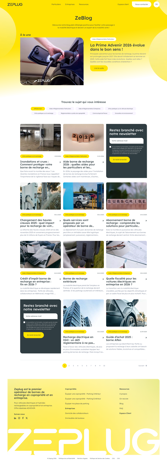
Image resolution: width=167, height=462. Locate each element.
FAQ (121, 408)
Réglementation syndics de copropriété (73, 113)
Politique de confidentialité (67, 458)
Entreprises (70, 4)
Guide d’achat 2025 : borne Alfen (119, 339)
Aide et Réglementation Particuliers (103, 39)
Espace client (123, 4)
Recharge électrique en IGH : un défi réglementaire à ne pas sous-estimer (78, 340)
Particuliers (56, 4)
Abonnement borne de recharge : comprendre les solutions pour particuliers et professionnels (123, 223)
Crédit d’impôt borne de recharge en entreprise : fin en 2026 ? (35, 281)
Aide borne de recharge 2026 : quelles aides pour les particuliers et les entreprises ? (79, 164)
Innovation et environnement (124, 113)
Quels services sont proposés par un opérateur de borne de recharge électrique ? (77, 223)
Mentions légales (82, 458)
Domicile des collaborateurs (76, 413)
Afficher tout (38, 108)
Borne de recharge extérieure (75, 280)
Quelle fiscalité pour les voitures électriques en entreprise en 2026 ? (121, 281)
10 (104, 366)
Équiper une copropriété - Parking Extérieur (83, 399)
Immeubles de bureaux (74, 418)
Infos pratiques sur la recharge (43, 113)
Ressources (84, 4)
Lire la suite (99, 68)
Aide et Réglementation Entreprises (89, 108)
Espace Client (125, 413)
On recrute (123, 399)
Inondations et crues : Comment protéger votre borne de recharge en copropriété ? (36, 164)
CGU (113, 458)
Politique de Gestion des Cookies (100, 458)
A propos (123, 394)
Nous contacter (141, 4)
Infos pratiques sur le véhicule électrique (120, 108)
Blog (121, 404)
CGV (118, 458)
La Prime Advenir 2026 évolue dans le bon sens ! (117, 47)
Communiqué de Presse (100, 113)
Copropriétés (70, 389)
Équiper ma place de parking (77, 404)
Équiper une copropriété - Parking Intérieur (83, 394)
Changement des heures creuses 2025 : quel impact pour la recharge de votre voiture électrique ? (37, 223)
